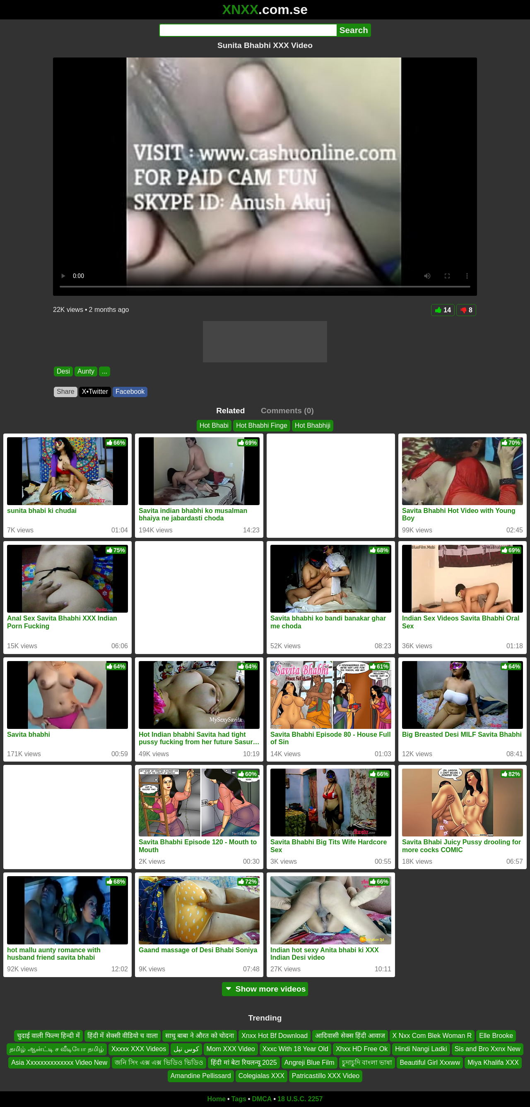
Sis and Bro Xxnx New (487, 1048)
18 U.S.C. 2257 (300, 1098)
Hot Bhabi (214, 425)
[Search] (248, 30)
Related (230, 410)
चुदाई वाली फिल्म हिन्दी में (48, 1035)
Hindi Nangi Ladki (421, 1048)
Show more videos (265, 989)
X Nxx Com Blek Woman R (432, 1035)
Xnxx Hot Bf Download (274, 1035)
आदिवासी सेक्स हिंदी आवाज (350, 1035)
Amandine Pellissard (201, 1075)
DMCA (262, 1098)
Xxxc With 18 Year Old (295, 1048)
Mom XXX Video (231, 1048)
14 (443, 310)
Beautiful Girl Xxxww (430, 1062)
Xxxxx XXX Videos (138, 1048)
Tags (238, 1098)
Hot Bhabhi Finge (261, 425)
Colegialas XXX (261, 1075)
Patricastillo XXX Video (325, 1075)
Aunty (85, 371)
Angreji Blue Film (309, 1062)
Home (216, 1098)
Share (66, 391)
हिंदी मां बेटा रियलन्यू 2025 (244, 1062)
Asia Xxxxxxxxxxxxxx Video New (59, 1062)
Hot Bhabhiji (312, 425)
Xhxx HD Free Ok (362, 1048)
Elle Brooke (496, 1035)
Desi (63, 371)
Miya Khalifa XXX (493, 1062)
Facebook (130, 391)
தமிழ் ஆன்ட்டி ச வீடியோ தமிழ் (57, 1048)
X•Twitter (95, 391)
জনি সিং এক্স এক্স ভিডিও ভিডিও (159, 1062)
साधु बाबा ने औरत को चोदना (199, 1035)
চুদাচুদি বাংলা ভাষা (367, 1062)
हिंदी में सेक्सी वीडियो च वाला (122, 1035)
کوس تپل (186, 1048)
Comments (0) (287, 410)
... (104, 371)
